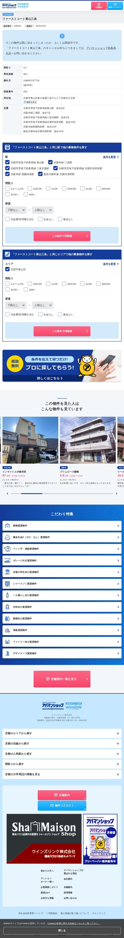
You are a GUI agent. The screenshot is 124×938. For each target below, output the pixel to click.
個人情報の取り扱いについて (75, 913)
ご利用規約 (51, 913)
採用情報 (68, 892)
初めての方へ (47, 871)
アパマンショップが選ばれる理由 (73, 872)
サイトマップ (99, 913)
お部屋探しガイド (49, 887)
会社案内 (68, 879)
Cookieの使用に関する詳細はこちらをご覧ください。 (73, 923)
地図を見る (30, 102)
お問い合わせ (70, 898)
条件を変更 (111, 157)
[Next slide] (116, 493)
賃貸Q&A (45, 892)
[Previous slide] (7, 493)
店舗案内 (68, 887)
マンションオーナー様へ (47, 880)
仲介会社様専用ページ (30, 913)
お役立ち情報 (47, 898)
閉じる (62, 930)
